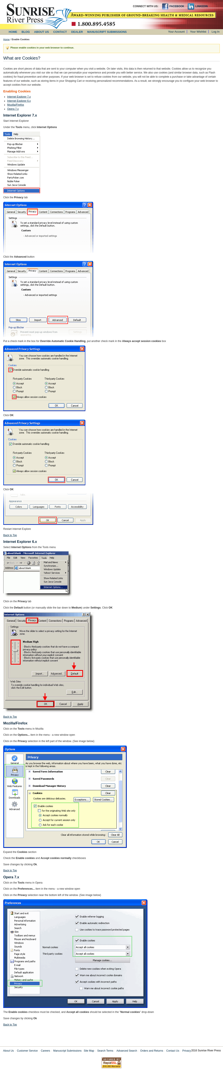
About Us (8, 1050)
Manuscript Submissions (67, 1050)
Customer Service (27, 1050)
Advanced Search (127, 1050)
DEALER (77, 31)
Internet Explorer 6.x (19, 100)
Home (6, 39)
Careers (45, 1050)
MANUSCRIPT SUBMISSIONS (107, 31)
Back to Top (10, 535)
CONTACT (60, 31)
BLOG (26, 31)
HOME (13, 31)
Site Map (89, 1050)
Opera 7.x (13, 108)
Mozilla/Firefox (15, 104)
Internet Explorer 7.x (19, 96)
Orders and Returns (151, 1050)
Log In (216, 31)
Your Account (176, 31)
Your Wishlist (198, 31)
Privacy (186, 1050)
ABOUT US (41, 31)
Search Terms (105, 1050)
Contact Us (172, 1050)
